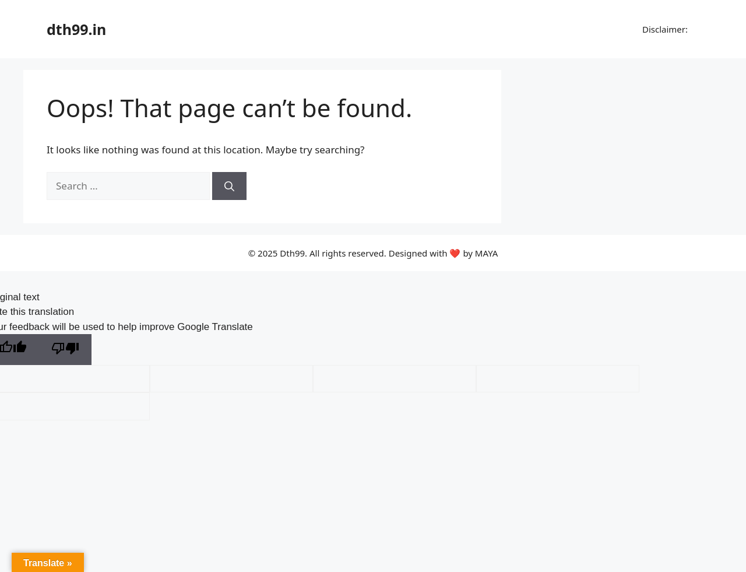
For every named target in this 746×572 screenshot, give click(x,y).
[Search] (229, 186)
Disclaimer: (664, 29)
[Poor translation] (65, 349)
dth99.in (76, 29)
